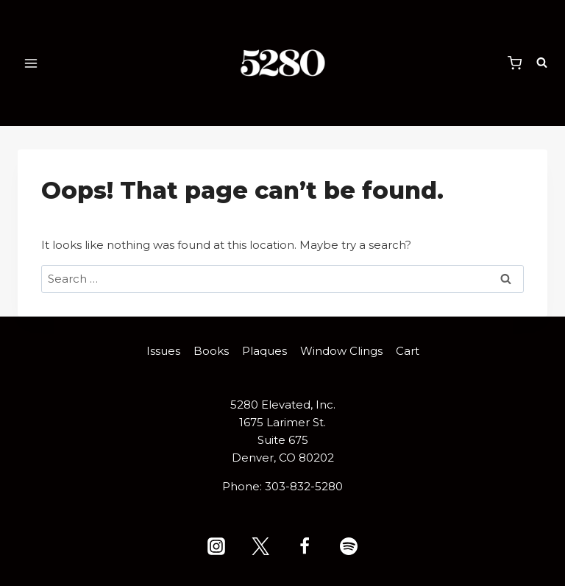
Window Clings (341, 351)
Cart (407, 351)
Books (211, 351)
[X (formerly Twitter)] (260, 546)
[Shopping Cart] (515, 63)
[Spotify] (348, 546)
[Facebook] (304, 546)
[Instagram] (216, 546)
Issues (163, 351)
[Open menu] (31, 63)
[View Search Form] (538, 62)
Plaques (264, 351)
